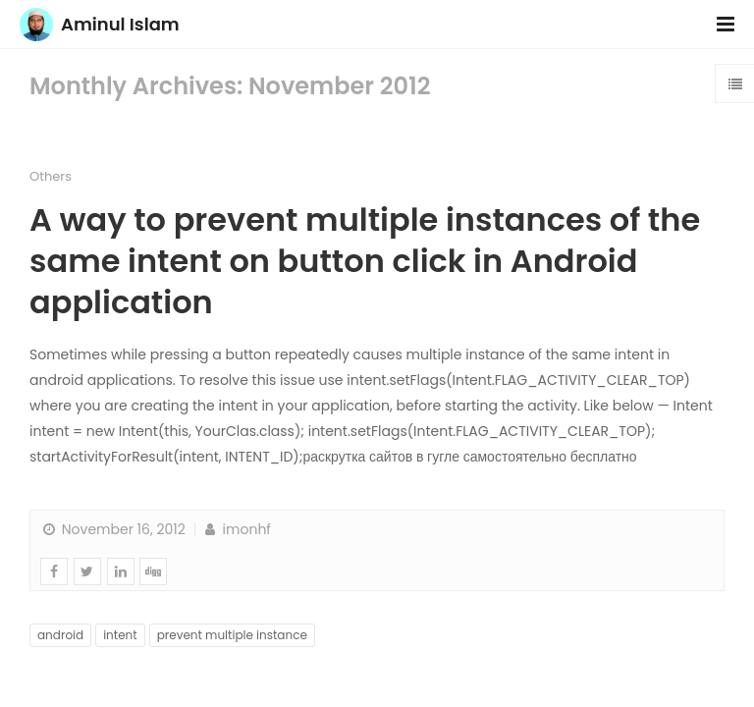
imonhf (236, 529)
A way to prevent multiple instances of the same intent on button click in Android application (364, 260)
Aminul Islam (120, 24)
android (60, 634)
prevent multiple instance (232, 634)
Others (50, 176)
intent (120, 634)
